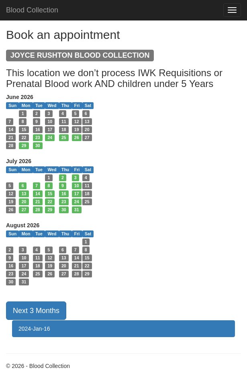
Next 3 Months (36, 311)
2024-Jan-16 (34, 328)
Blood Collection (32, 10)
